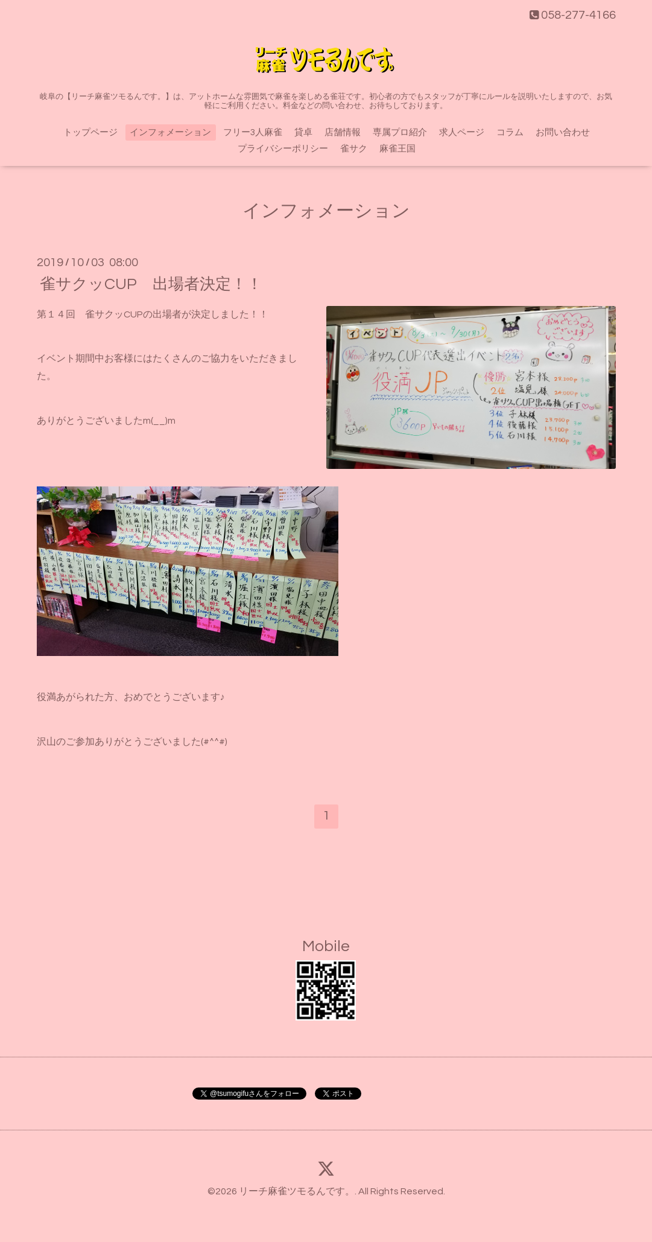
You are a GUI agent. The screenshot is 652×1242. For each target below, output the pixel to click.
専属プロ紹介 (400, 132)
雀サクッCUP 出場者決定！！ (151, 283)
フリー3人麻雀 (252, 132)
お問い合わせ (563, 132)
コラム (510, 132)
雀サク (353, 148)
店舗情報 (342, 132)
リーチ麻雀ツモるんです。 (297, 1191)
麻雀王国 (397, 148)
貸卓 (303, 132)
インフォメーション (170, 132)
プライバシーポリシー (283, 148)
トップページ (90, 132)
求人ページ (461, 132)
